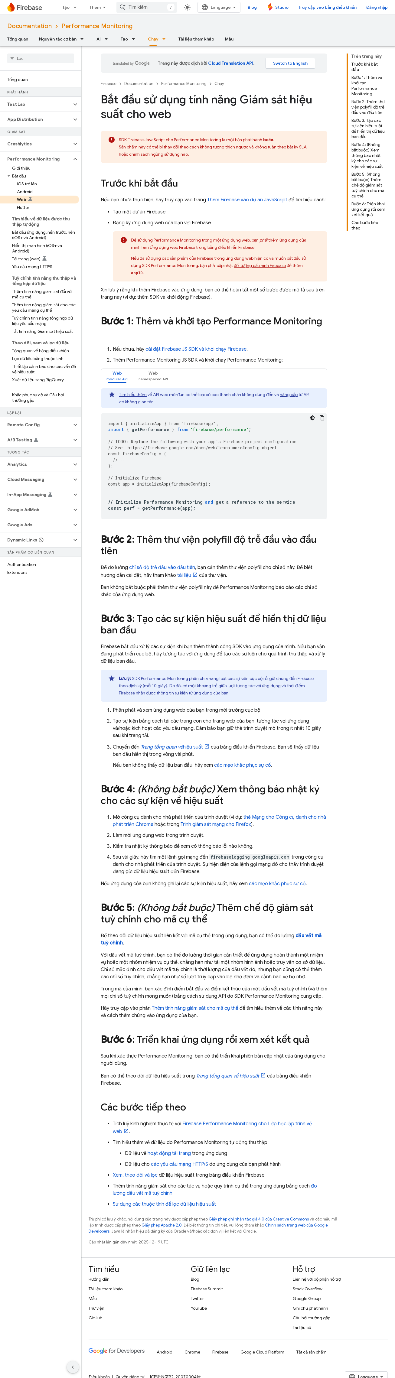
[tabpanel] (214, 453)
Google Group (307, 1298)
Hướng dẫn (99, 1279)
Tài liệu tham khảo (196, 39)
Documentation (29, 26)
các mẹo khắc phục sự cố (242, 765)
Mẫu (229, 39)
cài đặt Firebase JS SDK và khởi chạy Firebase (195, 349)
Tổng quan (17, 39)
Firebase (108, 83)
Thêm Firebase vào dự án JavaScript (247, 200)
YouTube (199, 1308)
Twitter (197, 1298)
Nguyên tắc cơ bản (58, 39)
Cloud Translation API (230, 63)
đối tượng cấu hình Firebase (260, 265)
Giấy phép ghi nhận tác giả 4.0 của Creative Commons (259, 1219)
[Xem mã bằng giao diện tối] (312, 418)
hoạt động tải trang (169, 1153)
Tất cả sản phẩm (311, 1352)
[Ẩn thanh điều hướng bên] (73, 1367)
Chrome (192, 1352)
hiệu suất (172, 747)
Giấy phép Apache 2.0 (162, 1225)
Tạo (66, 7)
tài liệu (184, 575)
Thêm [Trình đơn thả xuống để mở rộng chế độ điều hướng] (95, 7)
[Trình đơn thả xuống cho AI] (108, 39)
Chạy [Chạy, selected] (153, 39)
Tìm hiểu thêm (133, 394)
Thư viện (96, 1308)
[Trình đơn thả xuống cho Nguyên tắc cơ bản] (84, 39)
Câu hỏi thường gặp (311, 1318)
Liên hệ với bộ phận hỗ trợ (317, 1279)
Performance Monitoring (96, 26)
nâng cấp (289, 394)
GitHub (95, 1318)
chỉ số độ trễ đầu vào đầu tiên (162, 567)
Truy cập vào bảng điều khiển (327, 7)
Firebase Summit (207, 1289)
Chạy (219, 83)
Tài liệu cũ (302, 1327)
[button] (36, 104)
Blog (252, 7)
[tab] (117, 376)
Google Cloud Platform (262, 1352)
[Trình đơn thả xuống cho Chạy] (165, 39)
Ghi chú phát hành (310, 1308)
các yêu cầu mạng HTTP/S (179, 1164)
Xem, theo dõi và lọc (135, 1175)
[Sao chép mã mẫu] (322, 418)
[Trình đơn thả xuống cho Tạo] (77, 7)
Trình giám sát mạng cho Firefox (216, 824)
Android (164, 1352)
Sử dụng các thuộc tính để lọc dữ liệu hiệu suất (164, 1204)
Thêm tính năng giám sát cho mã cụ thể (195, 1008)
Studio (282, 7)
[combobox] (146, 7)
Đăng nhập (377, 7)
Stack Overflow (307, 1289)
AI (98, 39)
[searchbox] (40, 58)
